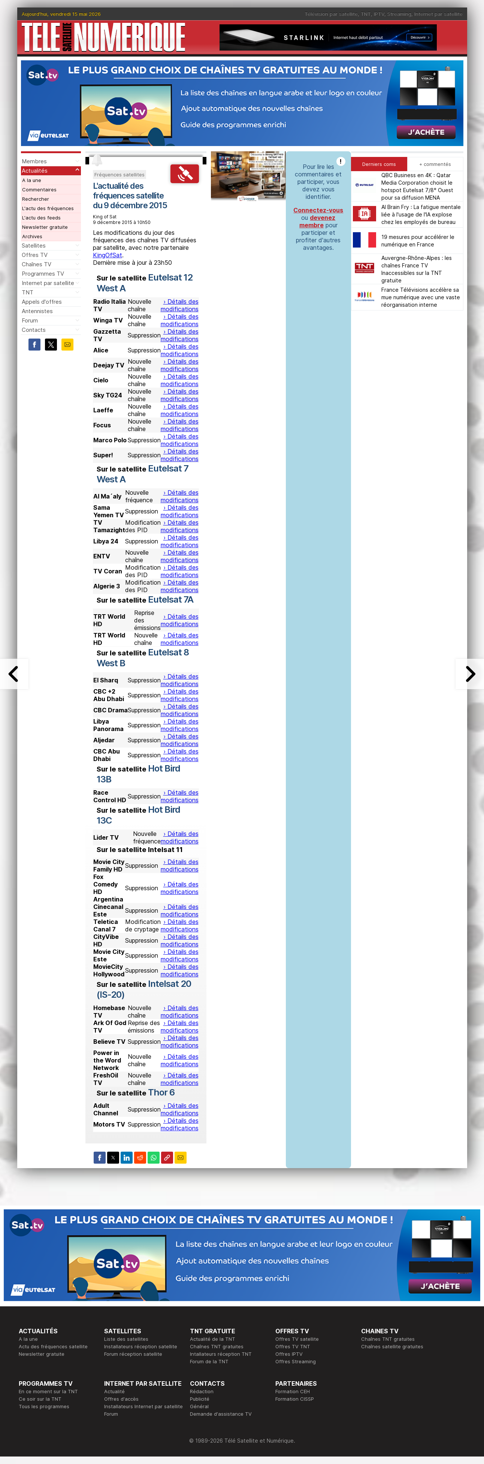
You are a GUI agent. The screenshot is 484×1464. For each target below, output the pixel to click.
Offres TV (35, 254)
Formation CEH (292, 1391)
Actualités (35, 170)
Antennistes (37, 311)
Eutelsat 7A (170, 599)
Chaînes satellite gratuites (392, 1346)
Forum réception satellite (133, 1354)
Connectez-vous (318, 210)
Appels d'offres (42, 301)
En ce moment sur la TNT (48, 1391)
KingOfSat (107, 255)
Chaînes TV (36, 264)
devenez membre (317, 221)
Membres (34, 161)
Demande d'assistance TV (221, 1414)
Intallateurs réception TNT (221, 1354)
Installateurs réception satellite (140, 1346)
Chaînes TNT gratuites (216, 1346)
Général (199, 1406)
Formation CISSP (294, 1399)
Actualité (114, 1391)
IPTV (379, 14)
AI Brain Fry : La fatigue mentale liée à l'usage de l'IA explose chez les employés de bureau (421, 214)
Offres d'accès (121, 1399)
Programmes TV (43, 273)
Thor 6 (161, 1092)
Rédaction (202, 1391)
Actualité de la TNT (212, 1339)
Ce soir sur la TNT (40, 1399)
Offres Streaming (295, 1361)
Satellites (34, 245)
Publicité (199, 1399)
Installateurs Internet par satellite (143, 1406)
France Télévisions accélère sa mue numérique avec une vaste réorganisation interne (420, 297)
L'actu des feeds (41, 218)
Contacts (34, 329)
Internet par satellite (438, 14)
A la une (31, 180)
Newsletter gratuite (45, 227)
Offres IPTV (289, 1354)
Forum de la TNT (209, 1361)
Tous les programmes (44, 1406)
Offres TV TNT (292, 1346)
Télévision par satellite (331, 14)
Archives (32, 236)
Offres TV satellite (297, 1339)
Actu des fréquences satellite (53, 1346)
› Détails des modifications (180, 305)
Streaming (399, 14)
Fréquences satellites (119, 175)
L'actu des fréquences (48, 208)
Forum (30, 320)
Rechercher (35, 199)
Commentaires (39, 190)
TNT (366, 14)
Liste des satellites (126, 1339)
